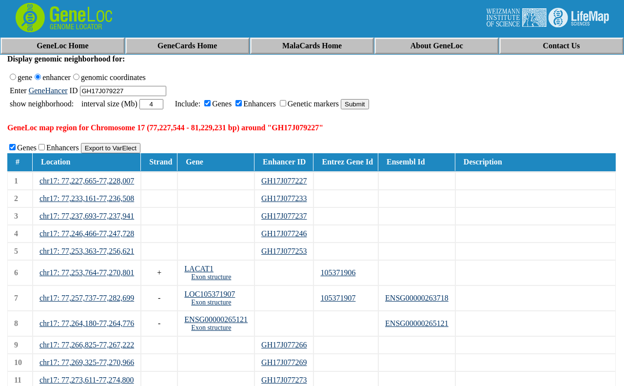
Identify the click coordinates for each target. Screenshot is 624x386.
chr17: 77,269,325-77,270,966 (86, 362)
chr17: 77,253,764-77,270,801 (86, 272)
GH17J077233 (284, 198)
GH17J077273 (284, 380)
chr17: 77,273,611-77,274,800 (86, 380)
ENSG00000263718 (416, 298)
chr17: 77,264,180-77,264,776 (86, 323)
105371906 (337, 272)
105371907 (337, 298)
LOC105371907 (209, 294)
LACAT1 (199, 268)
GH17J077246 (284, 233)
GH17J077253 (284, 251)
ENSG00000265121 (216, 319)
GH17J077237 (284, 216)
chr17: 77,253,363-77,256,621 (86, 251)
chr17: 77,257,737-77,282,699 (86, 298)
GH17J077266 (284, 345)
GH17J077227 (284, 181)
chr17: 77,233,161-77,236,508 (86, 198)
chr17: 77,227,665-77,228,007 (86, 181)
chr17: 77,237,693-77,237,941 (86, 216)
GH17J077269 (284, 362)
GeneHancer (48, 90)
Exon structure (211, 277)
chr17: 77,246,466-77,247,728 (86, 233)
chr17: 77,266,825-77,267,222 (86, 345)
